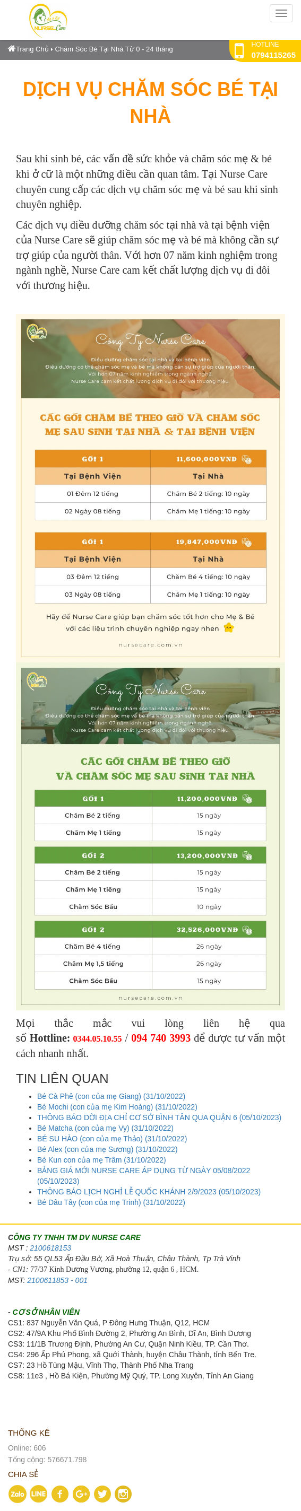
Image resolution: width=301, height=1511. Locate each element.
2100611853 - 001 (57, 1280)
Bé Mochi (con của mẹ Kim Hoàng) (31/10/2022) (117, 1107)
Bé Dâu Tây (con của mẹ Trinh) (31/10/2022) (111, 1202)
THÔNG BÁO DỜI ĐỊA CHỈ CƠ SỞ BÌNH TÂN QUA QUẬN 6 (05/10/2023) (159, 1117)
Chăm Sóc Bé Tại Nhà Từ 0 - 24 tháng (114, 49)
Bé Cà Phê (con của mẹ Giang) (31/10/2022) (111, 1096)
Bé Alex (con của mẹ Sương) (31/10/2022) (107, 1149)
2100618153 (50, 1248)
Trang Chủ (28, 49)
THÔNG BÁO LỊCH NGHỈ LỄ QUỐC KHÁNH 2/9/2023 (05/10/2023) (149, 1191)
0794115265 (274, 54)
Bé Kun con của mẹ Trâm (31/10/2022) (101, 1160)
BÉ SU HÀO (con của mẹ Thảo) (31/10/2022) (112, 1138)
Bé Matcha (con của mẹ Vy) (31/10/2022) (105, 1128)
